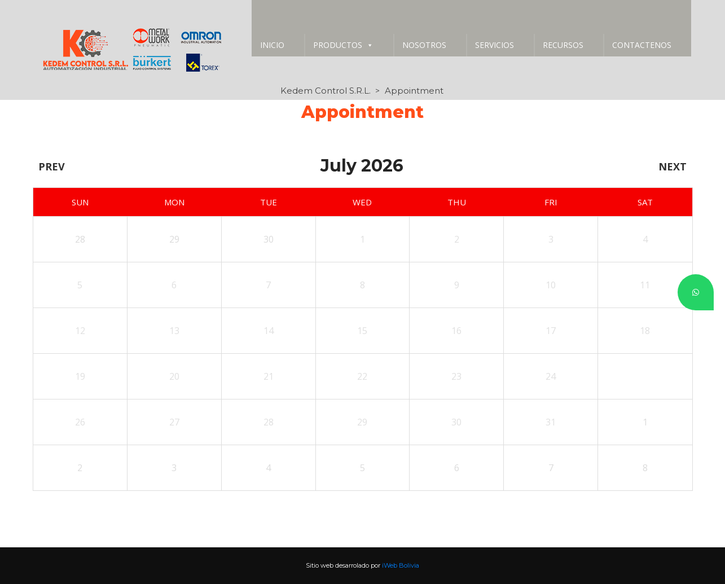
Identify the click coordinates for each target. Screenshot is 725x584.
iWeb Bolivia (400, 565)
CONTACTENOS (641, 44)
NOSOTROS (424, 44)
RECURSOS (563, 44)
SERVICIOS (494, 44)
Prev (51, 166)
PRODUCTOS (343, 45)
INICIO (272, 44)
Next (672, 166)
